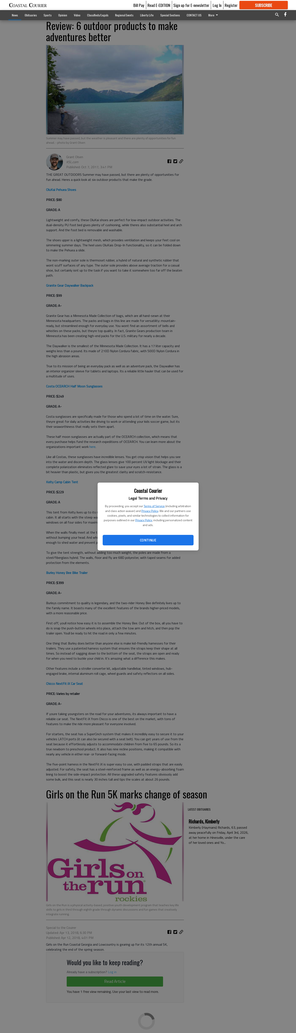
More (213, 15)
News (15, 15)
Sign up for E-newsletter (191, 5)
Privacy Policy (149, 511)
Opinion (62, 15)
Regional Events (124, 15)
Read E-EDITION (158, 5)
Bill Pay (138, 5)
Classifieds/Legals (97, 15)
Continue (148, 540)
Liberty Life (147, 15)
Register (231, 5)
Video (77, 15)
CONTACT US (194, 15)
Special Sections (170, 15)
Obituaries (31, 15)
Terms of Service (154, 506)
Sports (48, 15)
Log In (217, 5)
